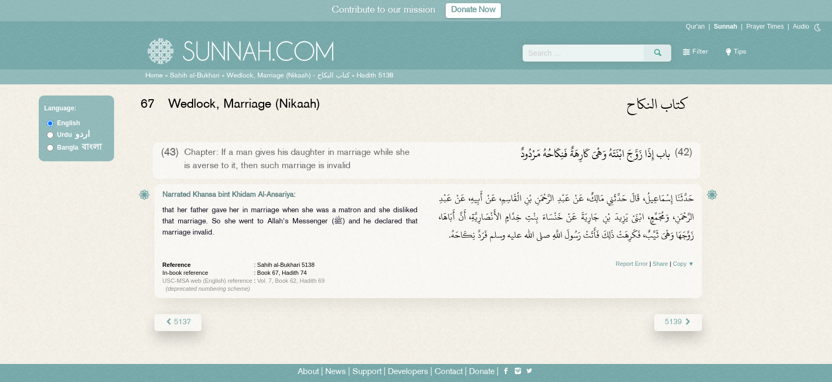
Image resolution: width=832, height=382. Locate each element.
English (68, 123)
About (308, 372)
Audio (801, 26)
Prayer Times (765, 26)
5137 (178, 322)
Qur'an (695, 26)
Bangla (79, 147)
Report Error (632, 264)
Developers (408, 372)
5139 (678, 322)
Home (154, 76)
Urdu (73, 134)
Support (367, 372)
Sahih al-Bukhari (195, 76)
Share (660, 264)
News (335, 372)
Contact (449, 372)
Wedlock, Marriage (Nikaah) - (289, 76)
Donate (482, 372)
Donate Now (473, 10)
